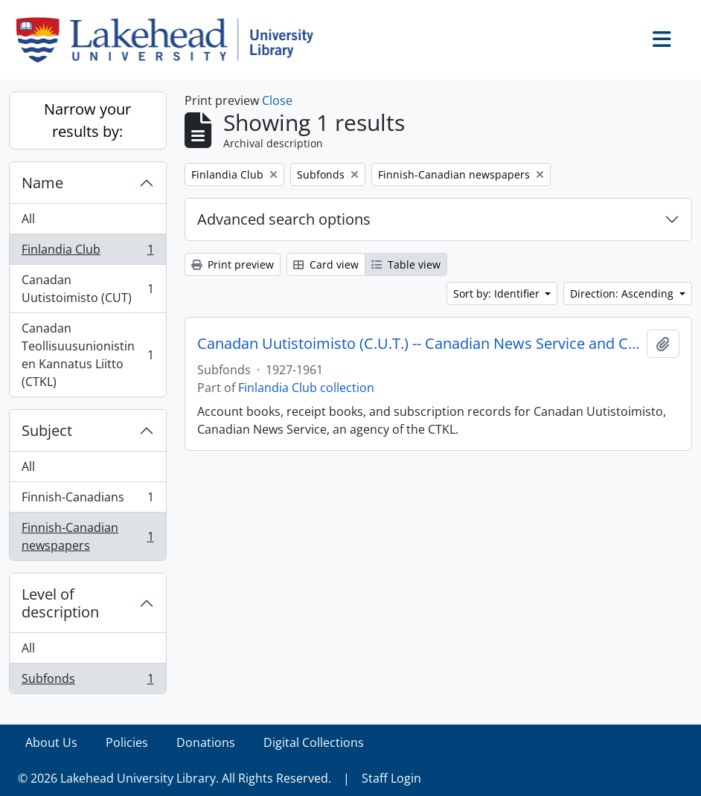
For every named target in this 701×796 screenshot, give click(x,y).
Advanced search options (284, 219)
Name (42, 183)
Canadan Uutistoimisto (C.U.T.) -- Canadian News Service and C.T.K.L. (419, 344)
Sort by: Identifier (497, 293)
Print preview (232, 264)
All (28, 219)
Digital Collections (313, 742)
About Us (51, 742)
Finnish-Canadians (87, 500)
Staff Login (391, 778)
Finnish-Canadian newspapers (87, 536)
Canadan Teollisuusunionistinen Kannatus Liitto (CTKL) (87, 355)
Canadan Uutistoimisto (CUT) (87, 289)
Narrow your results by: (87, 120)
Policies (127, 742)
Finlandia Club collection (306, 387)
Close (277, 100)
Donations (205, 742)
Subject (47, 430)
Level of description (60, 603)
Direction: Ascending (623, 293)
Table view (406, 264)
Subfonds (87, 681)
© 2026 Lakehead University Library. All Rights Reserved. (174, 778)
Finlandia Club (87, 252)
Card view (326, 264)
